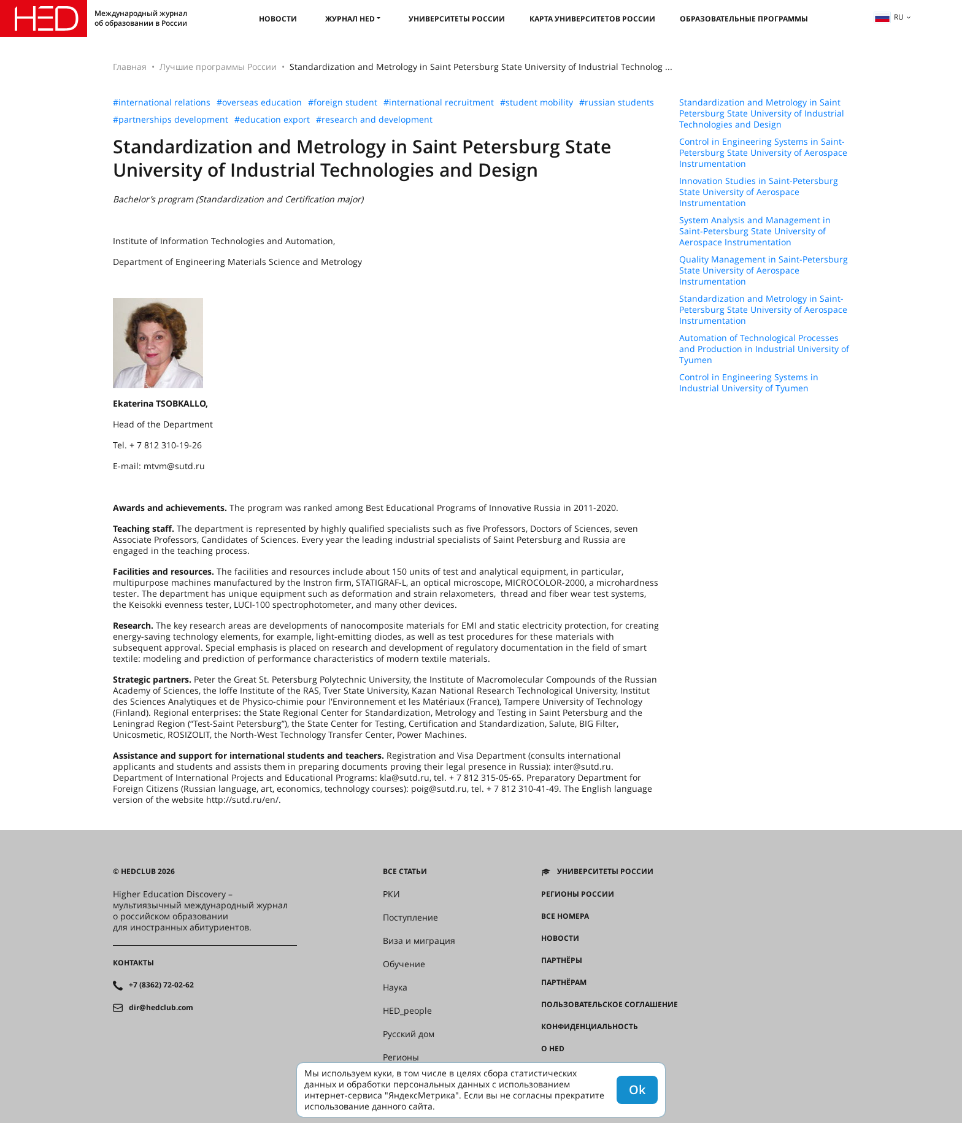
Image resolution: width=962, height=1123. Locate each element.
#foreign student (342, 102)
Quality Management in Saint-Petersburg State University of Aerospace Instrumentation (763, 270)
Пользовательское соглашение (609, 1005)
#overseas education (259, 102)
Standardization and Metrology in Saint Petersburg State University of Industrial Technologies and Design (761, 113)
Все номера (565, 916)
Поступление (410, 917)
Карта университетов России (592, 18)
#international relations (161, 102)
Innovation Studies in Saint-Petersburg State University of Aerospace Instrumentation (758, 192)
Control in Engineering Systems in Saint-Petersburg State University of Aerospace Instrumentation (763, 152)
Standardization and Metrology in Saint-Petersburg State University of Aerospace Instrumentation (763, 309)
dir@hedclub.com (161, 1008)
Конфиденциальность (589, 1027)
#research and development (374, 119)
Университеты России (457, 18)
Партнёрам (564, 982)
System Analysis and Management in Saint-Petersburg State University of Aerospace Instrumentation (755, 231)
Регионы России (577, 894)
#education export (272, 119)
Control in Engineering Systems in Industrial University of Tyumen (748, 383)
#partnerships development (170, 119)
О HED (552, 1049)
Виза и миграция (419, 940)
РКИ (391, 894)
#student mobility (536, 102)
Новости (278, 18)
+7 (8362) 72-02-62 (161, 985)
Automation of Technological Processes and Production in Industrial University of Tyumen (764, 349)
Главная (130, 66)
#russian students (616, 102)
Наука (395, 987)
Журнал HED (350, 18)
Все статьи (405, 871)
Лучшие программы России (218, 66)
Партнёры (561, 960)
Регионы (401, 1057)
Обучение (404, 964)
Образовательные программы (744, 18)
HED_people (407, 1010)
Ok (637, 1089)
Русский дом (408, 1034)
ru (889, 17)
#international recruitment (438, 102)
